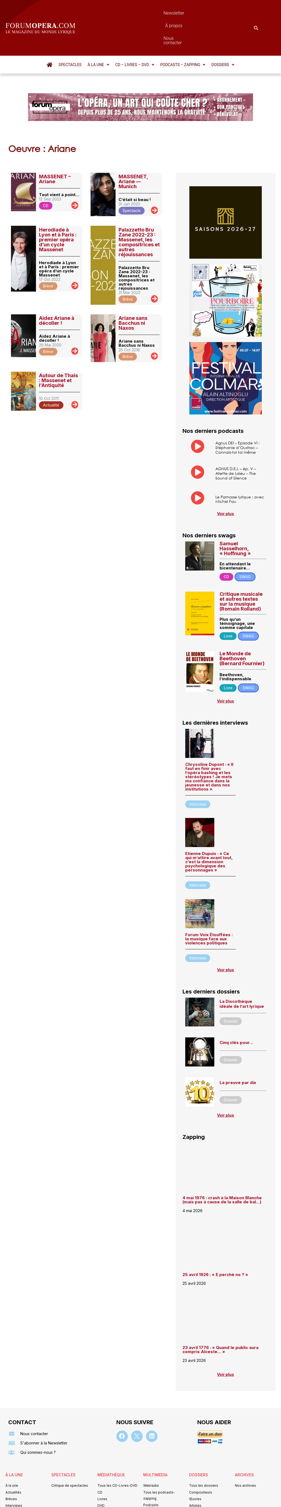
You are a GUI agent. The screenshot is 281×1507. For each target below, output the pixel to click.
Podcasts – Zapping (183, 35)
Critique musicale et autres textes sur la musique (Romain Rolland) (241, 571)
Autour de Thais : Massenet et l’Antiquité (58, 351)
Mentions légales (107, 1495)
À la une (98, 35)
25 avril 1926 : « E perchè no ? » (215, 1245)
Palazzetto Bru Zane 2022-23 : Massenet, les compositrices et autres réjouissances (139, 212)
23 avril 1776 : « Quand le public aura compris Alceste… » (220, 1320)
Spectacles (70, 35)
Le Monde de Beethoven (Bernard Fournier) (242, 629)
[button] (98, 35)
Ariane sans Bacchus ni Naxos (133, 293)
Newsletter (130, 13)
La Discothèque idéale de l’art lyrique (242, 974)
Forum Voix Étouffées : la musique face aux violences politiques (209, 909)
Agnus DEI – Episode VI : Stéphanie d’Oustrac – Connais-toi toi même (237, 418)
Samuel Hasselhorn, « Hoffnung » (235, 519)
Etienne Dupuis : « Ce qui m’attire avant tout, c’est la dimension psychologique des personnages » (209, 832)
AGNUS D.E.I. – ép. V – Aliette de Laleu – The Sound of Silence (235, 444)
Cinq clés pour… (236, 1013)
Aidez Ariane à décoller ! (56, 291)
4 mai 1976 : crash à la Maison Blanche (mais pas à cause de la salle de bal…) (222, 1170)
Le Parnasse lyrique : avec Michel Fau (239, 470)
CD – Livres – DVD (134, 35)
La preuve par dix (238, 1053)
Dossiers (222, 35)
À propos (157, 13)
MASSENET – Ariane (55, 149)
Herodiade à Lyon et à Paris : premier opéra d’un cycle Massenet (58, 210)
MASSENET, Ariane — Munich (133, 152)
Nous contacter (189, 13)
